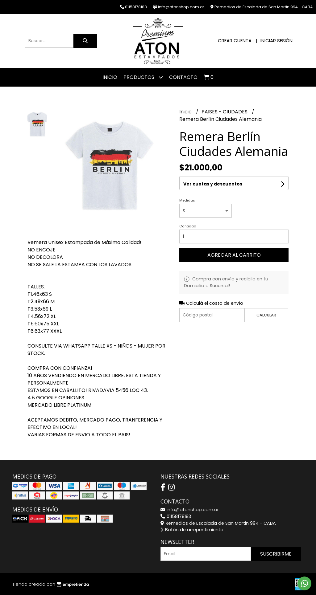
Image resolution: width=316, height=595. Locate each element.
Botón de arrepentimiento (191, 530)
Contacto (183, 77)
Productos (143, 77)
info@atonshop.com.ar (189, 510)
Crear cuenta (235, 40)
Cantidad (187, 226)
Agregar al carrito (234, 255)
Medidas (187, 200)
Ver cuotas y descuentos (212, 184)
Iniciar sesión (276, 40)
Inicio (109, 77)
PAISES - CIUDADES (225, 111)
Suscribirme (276, 553)
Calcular (266, 315)
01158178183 (175, 516)
